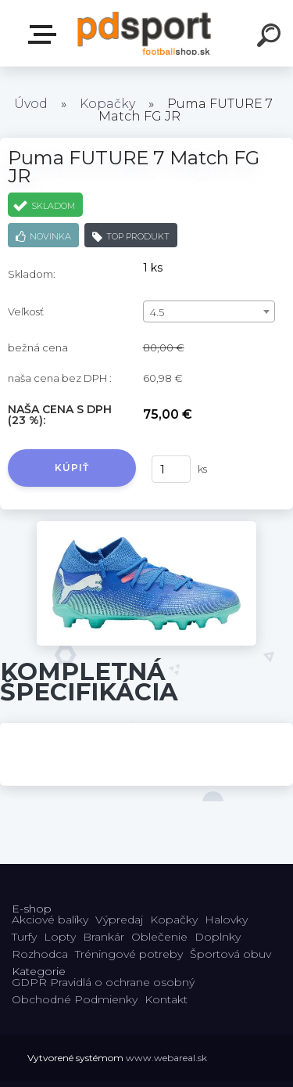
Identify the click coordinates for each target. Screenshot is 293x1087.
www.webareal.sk (166, 1058)
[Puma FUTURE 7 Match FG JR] (146, 527)
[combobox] (209, 311)
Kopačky (107, 103)
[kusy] (171, 469)
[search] (271, 38)
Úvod (31, 103)
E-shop (45, 34)
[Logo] (145, 33)
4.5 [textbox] (157, 312)
